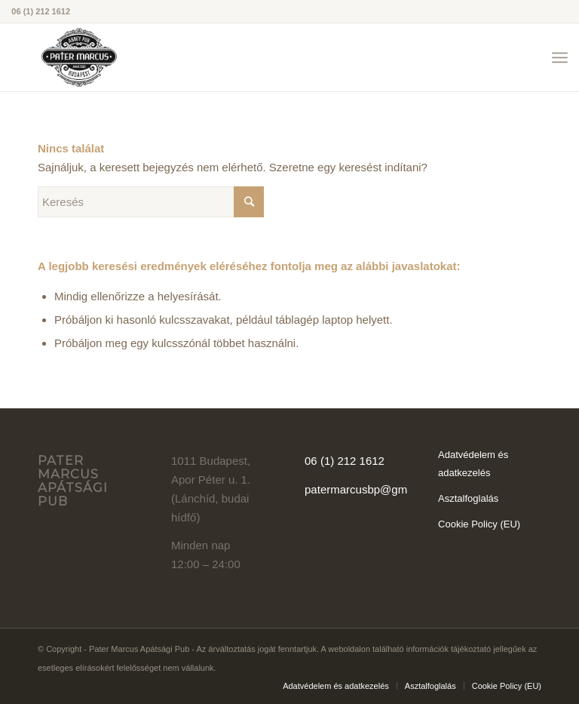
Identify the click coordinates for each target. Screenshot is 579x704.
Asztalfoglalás (468, 498)
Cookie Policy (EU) (479, 524)
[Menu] (560, 57)
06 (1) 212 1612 (344, 460)
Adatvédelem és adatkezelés (473, 464)
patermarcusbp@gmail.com (374, 489)
